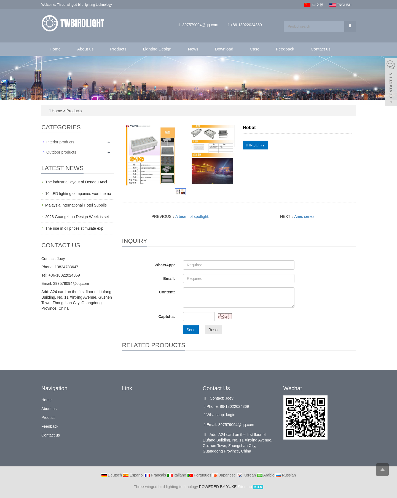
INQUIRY (255, 145)
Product (48, 417)
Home (55, 49)
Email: (169, 278)
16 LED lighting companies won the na (78, 193)
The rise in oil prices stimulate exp (74, 228)
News (193, 49)
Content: (167, 292)
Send (190, 330)
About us (85, 49)
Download (224, 49)
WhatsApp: (164, 265)
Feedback (285, 49)
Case (254, 49)
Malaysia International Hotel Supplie (76, 205)
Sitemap (245, 486)
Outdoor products (61, 152)
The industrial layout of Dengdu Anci (76, 182)
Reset (213, 330)
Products (118, 49)
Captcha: (166, 316)
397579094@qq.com (200, 25)
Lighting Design (157, 49)
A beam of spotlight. (192, 216)
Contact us (321, 49)
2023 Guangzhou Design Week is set (77, 217)
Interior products (60, 142)
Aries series (304, 216)
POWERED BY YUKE (218, 486)
